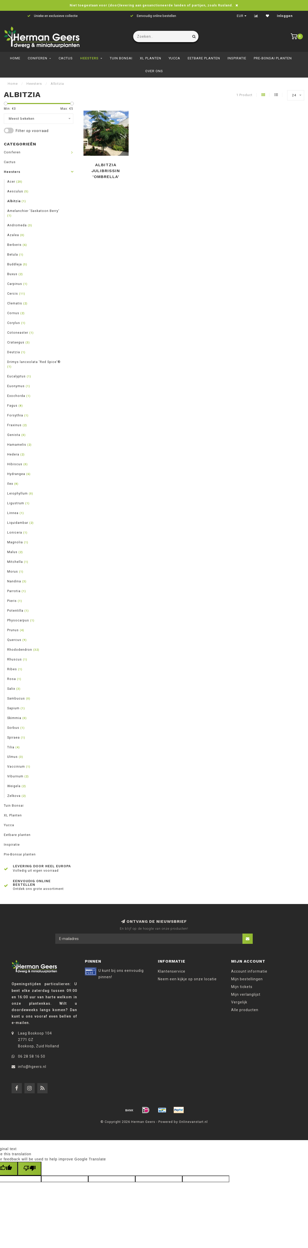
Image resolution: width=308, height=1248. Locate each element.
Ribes (14, 669)
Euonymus (18, 386)
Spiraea (16, 737)
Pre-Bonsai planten (273, 58)
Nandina (16, 581)
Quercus (17, 640)
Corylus (16, 323)
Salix (14, 689)
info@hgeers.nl (32, 1067)
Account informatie (249, 971)
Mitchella (17, 562)
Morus (15, 571)
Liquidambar (20, 523)
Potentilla (18, 610)
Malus (15, 552)
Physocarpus (20, 620)
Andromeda (19, 225)
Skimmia (17, 718)
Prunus (15, 630)
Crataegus (18, 342)
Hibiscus (17, 464)
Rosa (14, 679)
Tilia (13, 747)
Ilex (13, 484)
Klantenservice (171, 971)
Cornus (16, 313)
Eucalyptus (19, 376)
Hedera (16, 454)
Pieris (14, 601)
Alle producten (244, 1010)
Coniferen (37, 58)
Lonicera (17, 532)
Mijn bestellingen (247, 979)
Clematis (17, 303)
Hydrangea (19, 474)
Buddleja (17, 264)
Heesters (89, 58)
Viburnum (18, 776)
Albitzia (16, 201)
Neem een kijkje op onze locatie (187, 979)
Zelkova (16, 796)
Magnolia (17, 542)
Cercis (16, 293)
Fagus (15, 405)
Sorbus (16, 728)
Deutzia (16, 352)
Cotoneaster (20, 332)
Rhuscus (17, 659)
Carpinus (17, 284)
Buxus (15, 274)
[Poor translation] (29, 1169)
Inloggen (285, 16)
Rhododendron (23, 649)
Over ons (154, 71)
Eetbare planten (204, 58)
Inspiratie (237, 58)
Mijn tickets (241, 987)
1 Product (244, 95)
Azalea (15, 235)
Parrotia (16, 591)
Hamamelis (19, 444)
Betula (15, 254)
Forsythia (18, 415)
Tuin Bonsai (121, 58)
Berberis (17, 245)
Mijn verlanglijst (245, 994)
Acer (14, 181)
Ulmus (15, 757)
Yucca (174, 58)
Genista (16, 435)
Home (15, 58)
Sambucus (18, 698)
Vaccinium (18, 766)
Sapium (16, 708)
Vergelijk (239, 1002)
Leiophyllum (20, 493)
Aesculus (18, 191)
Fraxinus (17, 425)
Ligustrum (18, 503)
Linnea (15, 513)
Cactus (66, 58)
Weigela (16, 786)
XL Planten (150, 58)
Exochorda (19, 396)
